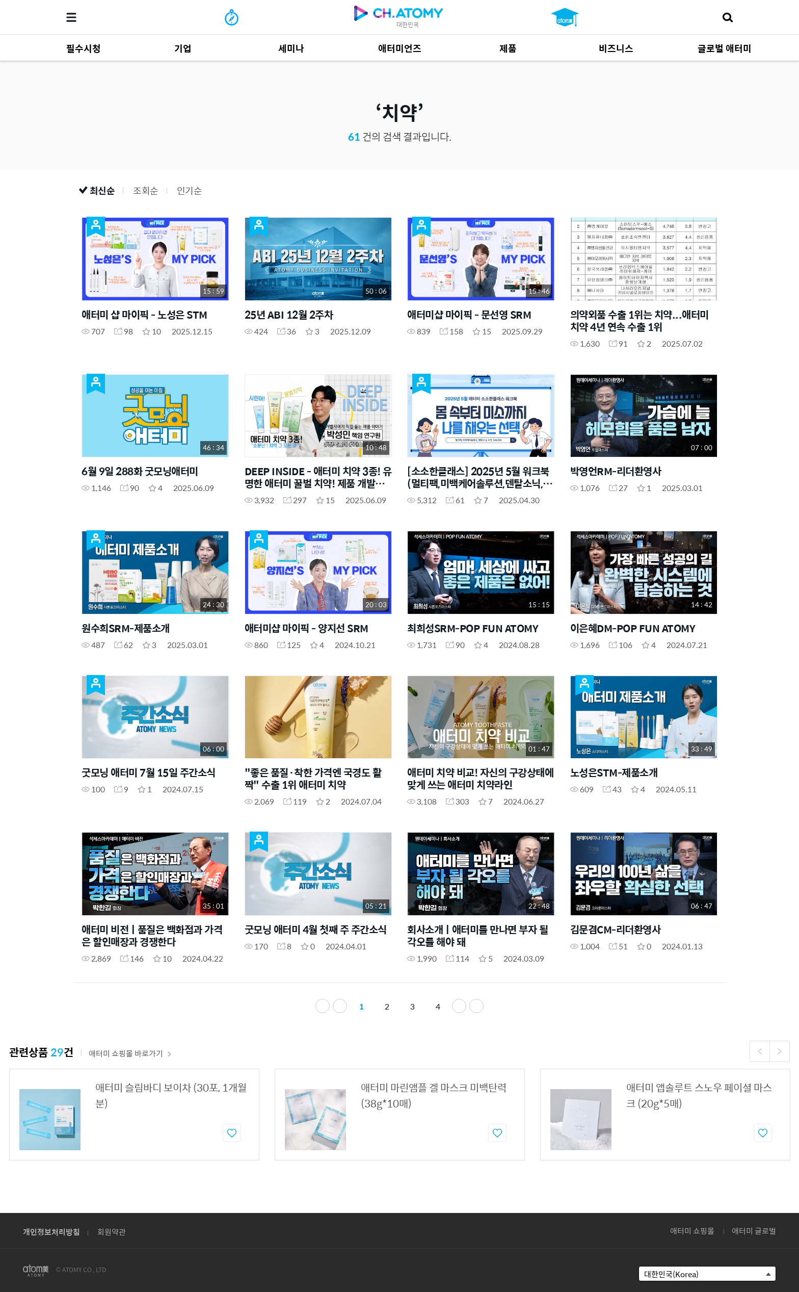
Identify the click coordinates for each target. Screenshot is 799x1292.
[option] (134, 1115)
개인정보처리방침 (51, 1231)
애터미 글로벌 (754, 1230)
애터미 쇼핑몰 (692, 1230)
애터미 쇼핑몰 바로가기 (130, 1054)
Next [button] (779, 1052)
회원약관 (111, 1231)
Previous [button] (760, 1052)
